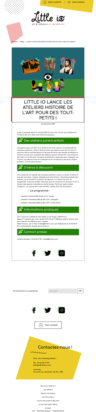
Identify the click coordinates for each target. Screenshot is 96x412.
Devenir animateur (48, 393)
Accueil (14, 41)
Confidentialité (58, 411)
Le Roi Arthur (55, 203)
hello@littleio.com (50, 239)
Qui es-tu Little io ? (48, 386)
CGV (33, 411)
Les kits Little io (48, 397)
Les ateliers (48, 389)
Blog (22, 41)
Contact (48, 408)
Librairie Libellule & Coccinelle (33, 217)
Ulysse (51, 196)
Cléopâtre (54, 199)
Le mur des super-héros (48, 404)
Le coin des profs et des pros (48, 401)
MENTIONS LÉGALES (43, 411)
